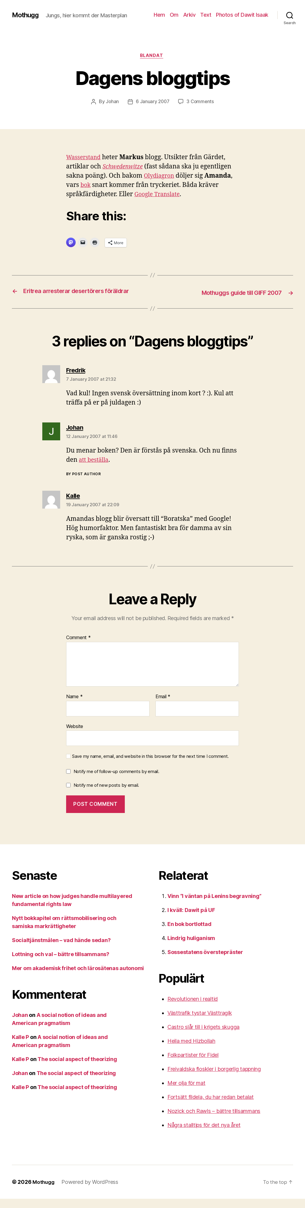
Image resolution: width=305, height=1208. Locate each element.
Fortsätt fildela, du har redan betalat (210, 1106)
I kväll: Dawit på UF (191, 919)
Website (74, 735)
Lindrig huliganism (191, 947)
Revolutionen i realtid (192, 1008)
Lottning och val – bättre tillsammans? (60, 963)
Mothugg (26, 14)
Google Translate (159, 195)
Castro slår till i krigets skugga (203, 1036)
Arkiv (189, 15)
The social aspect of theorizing (77, 1068)
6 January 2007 (152, 103)
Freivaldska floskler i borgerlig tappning (214, 1078)
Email (162, 705)
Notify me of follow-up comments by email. (116, 780)
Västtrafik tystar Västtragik (199, 1022)
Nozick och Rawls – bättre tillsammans (213, 1120)
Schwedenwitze (124, 168)
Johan (111, 103)
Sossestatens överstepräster (205, 961)
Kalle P (20, 1046)
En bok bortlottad (189, 933)
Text (205, 15)
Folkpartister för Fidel (193, 1064)
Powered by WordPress (91, 1191)
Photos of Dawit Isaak (242, 15)
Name (74, 705)
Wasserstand (85, 158)
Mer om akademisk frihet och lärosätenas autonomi (78, 977)
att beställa (95, 469)
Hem (159, 15)
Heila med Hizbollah (191, 1050)
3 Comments (201, 103)
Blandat (152, 56)
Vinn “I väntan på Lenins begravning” (214, 905)
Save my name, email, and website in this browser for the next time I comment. (150, 765)
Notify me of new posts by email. (106, 794)
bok (85, 186)
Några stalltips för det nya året (203, 1134)
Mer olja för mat (186, 1092)
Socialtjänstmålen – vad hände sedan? (61, 949)
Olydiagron (160, 177)
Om (174, 15)
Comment (78, 647)
